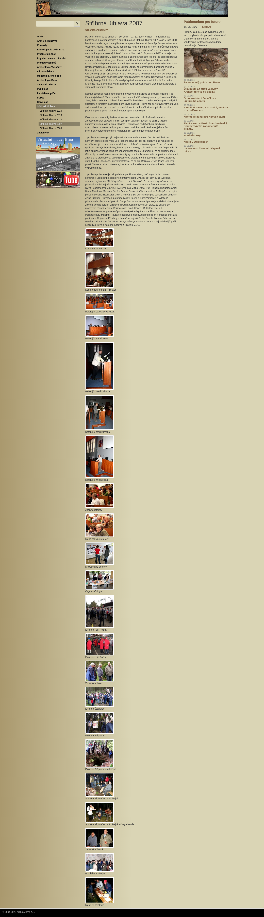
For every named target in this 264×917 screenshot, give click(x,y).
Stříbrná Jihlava (46, 106)
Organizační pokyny (96, 30)
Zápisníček (43, 132)
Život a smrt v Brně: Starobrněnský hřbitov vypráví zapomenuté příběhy (205, 126)
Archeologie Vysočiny (49, 67)
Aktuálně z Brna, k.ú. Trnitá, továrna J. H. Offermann (206, 109)
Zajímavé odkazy (46, 84)
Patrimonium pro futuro (202, 22)
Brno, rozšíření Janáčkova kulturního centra (200, 99)
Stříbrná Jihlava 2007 (51, 124)
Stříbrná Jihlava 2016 (51, 110)
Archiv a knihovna (47, 40)
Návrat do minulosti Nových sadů (204, 116)
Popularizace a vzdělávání (51, 58)
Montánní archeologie (49, 75)
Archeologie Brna (47, 80)
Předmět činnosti (46, 54)
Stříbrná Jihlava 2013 (51, 115)
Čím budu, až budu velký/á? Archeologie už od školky (201, 90)
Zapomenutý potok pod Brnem (202, 82)
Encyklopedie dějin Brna (50, 49)
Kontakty (42, 45)
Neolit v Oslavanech (196, 141)
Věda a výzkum (45, 71)
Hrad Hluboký (192, 135)
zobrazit (206, 27)
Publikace (42, 89)
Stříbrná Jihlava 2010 (51, 119)
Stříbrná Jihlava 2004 (51, 128)
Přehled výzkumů (46, 62)
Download (42, 102)
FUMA (40, 97)
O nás (40, 36)
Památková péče (46, 93)
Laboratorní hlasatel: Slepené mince (202, 150)
